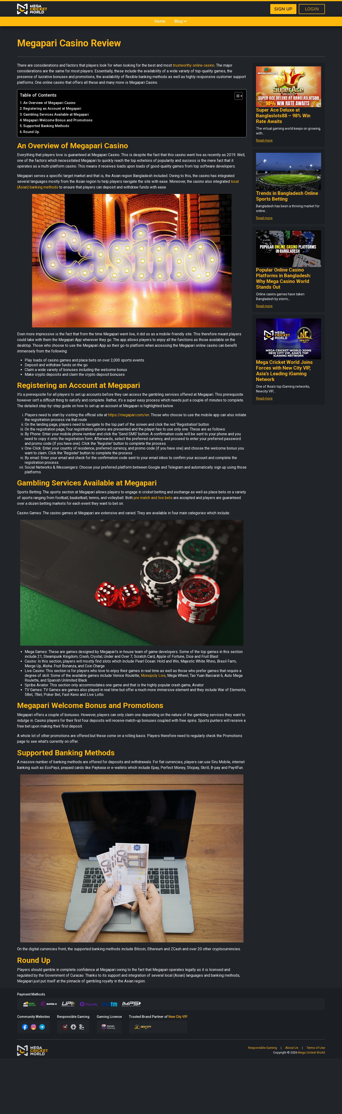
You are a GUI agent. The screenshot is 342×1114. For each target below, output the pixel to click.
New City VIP (177, 1017)
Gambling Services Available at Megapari (56, 115)
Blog (181, 21)
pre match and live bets (153, 497)
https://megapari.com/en (128, 415)
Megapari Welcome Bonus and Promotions (57, 120)
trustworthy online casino (193, 65)
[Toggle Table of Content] (236, 96)
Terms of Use (316, 1048)
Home (160, 21)
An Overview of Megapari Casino (49, 103)
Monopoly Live (153, 675)
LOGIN (312, 9)
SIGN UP (283, 9)
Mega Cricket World (311, 1052)
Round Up (31, 132)
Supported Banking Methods (46, 126)
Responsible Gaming (262, 1048)
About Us (291, 1048)
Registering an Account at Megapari (52, 109)
